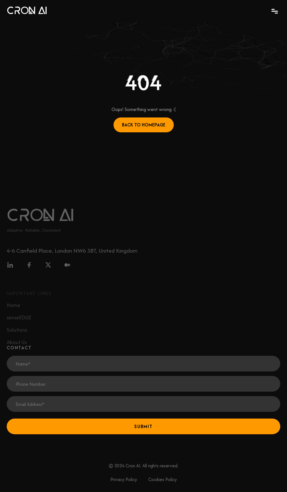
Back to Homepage (143, 124)
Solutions (17, 334)
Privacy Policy (123, 479)
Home (13, 309)
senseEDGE (19, 321)
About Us (17, 346)
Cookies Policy (162, 479)
